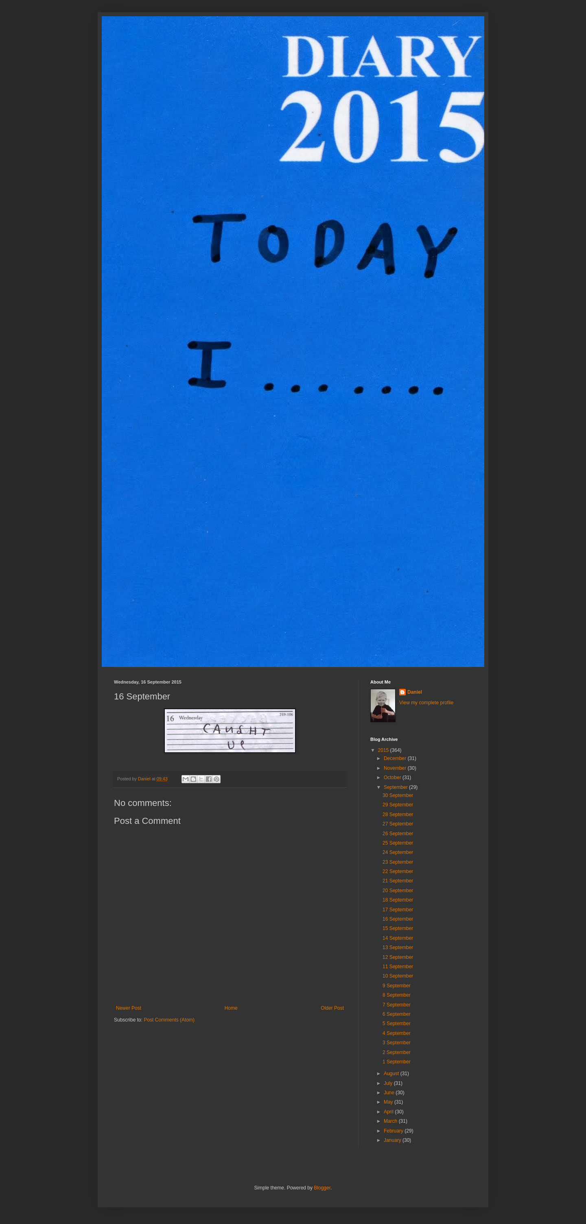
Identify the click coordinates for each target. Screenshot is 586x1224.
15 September (398, 928)
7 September (397, 1005)
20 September (398, 890)
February (394, 1131)
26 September (398, 833)
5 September (397, 1023)
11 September (398, 966)
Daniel (414, 692)
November (396, 768)
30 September (398, 795)
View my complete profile (426, 703)
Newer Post (128, 1008)
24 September (398, 852)
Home (231, 1008)
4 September (397, 1033)
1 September (397, 1062)
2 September (397, 1052)
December (396, 758)
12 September (398, 957)
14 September (398, 938)
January (393, 1140)
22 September (398, 871)
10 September (398, 976)
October (393, 777)
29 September (398, 805)
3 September (397, 1042)
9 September (397, 986)
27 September (398, 824)
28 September (398, 814)
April (389, 1112)
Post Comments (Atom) (169, 1020)
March (391, 1121)
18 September (398, 900)
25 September (398, 843)
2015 (384, 750)
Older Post (332, 1008)
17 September (398, 910)
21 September (398, 881)
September (396, 787)
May (389, 1102)
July (389, 1083)
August (392, 1073)
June (390, 1093)
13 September (398, 947)
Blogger (322, 1188)
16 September (398, 919)
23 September (398, 862)
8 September (397, 995)
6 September (397, 1014)
